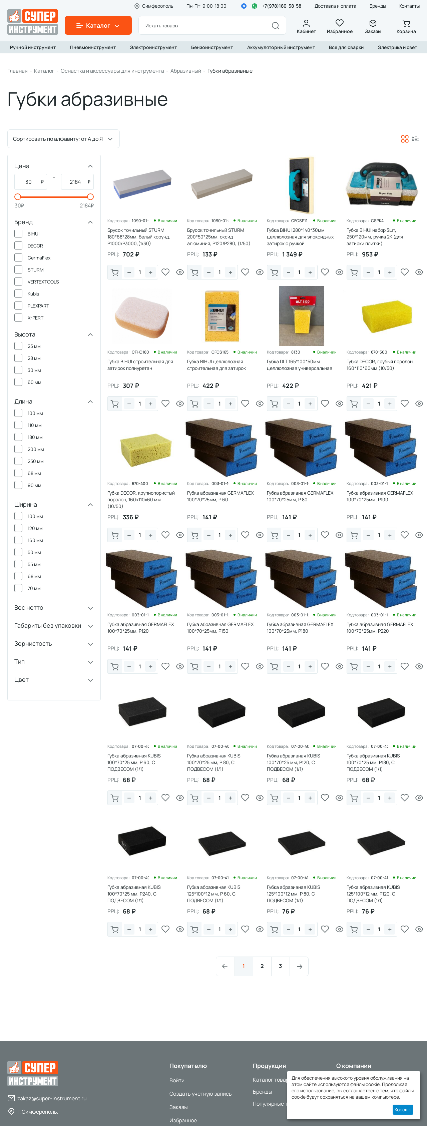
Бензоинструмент (212, 47)
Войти (176, 1080)
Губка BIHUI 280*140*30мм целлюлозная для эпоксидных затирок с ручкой (300, 236)
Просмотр (180, 272)
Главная (17, 70)
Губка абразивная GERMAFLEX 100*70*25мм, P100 (380, 496)
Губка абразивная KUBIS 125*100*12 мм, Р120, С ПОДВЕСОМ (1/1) (373, 894)
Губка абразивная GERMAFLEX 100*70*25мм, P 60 (220, 496)
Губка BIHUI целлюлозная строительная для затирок (216, 364)
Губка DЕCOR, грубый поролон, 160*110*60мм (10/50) (380, 364)
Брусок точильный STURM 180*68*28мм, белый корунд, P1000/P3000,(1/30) (138, 236)
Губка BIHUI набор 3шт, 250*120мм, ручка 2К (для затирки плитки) (375, 236)
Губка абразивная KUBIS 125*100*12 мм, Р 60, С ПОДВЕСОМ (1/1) (214, 894)
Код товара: (118, 220)
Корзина (406, 26)
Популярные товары (278, 1103)
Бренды (378, 6)
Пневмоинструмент (93, 47)
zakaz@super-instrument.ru (52, 1098)
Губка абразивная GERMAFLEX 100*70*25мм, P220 (380, 627)
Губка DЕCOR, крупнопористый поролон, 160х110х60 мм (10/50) (141, 499)
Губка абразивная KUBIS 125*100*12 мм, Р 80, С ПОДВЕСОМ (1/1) (293, 894)
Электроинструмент (153, 47)
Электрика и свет (397, 47)
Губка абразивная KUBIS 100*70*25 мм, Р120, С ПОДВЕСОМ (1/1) (293, 762)
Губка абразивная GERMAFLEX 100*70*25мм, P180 (300, 627)
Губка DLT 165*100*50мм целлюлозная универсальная (299, 364)
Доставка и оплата (335, 6)
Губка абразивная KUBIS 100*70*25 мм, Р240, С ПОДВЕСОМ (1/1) (134, 894)
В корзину (115, 273)
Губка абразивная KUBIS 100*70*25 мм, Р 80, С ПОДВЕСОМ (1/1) (214, 762)
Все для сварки (346, 47)
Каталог (44, 70)
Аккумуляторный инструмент (281, 47)
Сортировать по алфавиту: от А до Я (58, 138)
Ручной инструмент (33, 47)
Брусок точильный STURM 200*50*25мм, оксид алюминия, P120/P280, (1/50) (219, 236)
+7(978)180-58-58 (281, 6)
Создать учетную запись (200, 1093)
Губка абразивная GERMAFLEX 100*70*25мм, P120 (140, 627)
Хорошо (402, 1109)
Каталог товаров (274, 1079)
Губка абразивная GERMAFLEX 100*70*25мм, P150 (220, 627)
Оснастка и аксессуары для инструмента (112, 70)
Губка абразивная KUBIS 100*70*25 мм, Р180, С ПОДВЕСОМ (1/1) (373, 762)
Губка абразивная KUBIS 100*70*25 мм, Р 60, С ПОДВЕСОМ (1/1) (134, 762)
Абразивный (185, 70)
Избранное (339, 26)
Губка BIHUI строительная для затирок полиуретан (140, 364)
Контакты (409, 6)
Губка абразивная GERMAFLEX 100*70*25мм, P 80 (300, 496)
